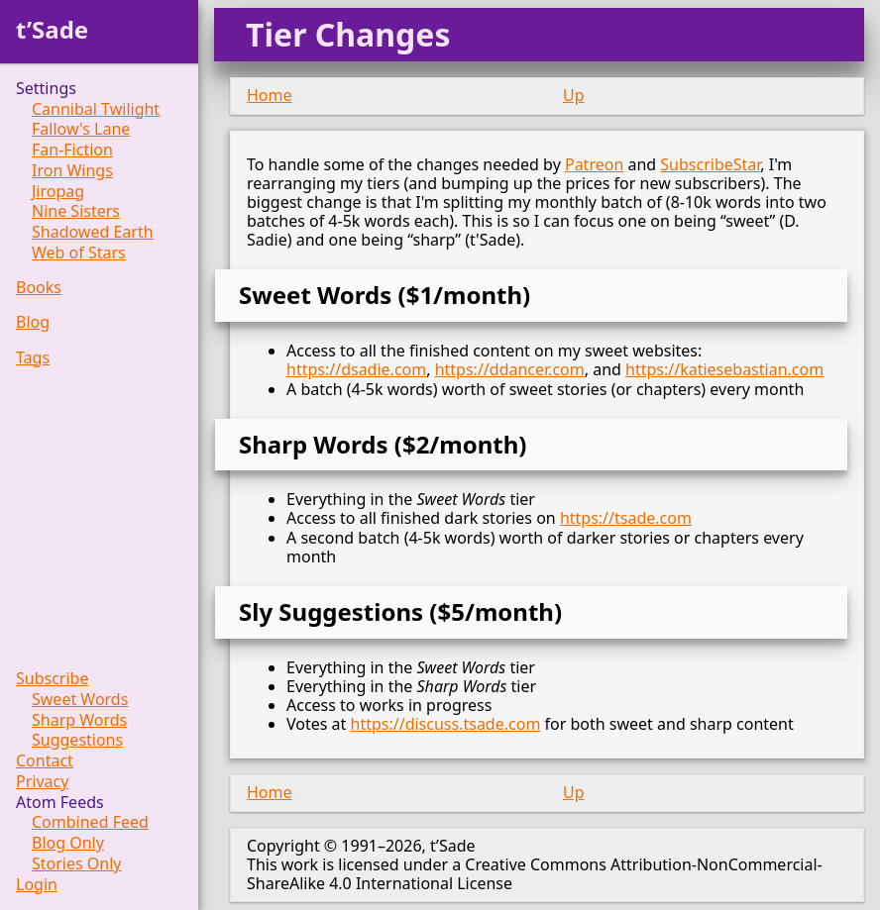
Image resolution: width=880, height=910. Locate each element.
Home (269, 95)
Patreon (594, 164)
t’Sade (52, 29)
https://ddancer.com (510, 369)
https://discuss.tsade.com (446, 724)
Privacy (42, 781)
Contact (44, 761)
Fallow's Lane (81, 129)
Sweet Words (80, 699)
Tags (33, 358)
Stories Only (77, 864)
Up (574, 95)
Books (38, 287)
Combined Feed (90, 822)
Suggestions (77, 740)
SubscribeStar (710, 164)
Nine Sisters (76, 211)
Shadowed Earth (93, 232)
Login (36, 884)
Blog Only (68, 843)
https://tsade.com (626, 518)
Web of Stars (79, 253)
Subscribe (52, 678)
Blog (33, 322)
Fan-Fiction (72, 150)
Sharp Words (79, 720)
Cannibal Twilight (96, 109)
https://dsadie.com (356, 369)
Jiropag (58, 191)
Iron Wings (72, 170)
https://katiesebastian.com (724, 369)
